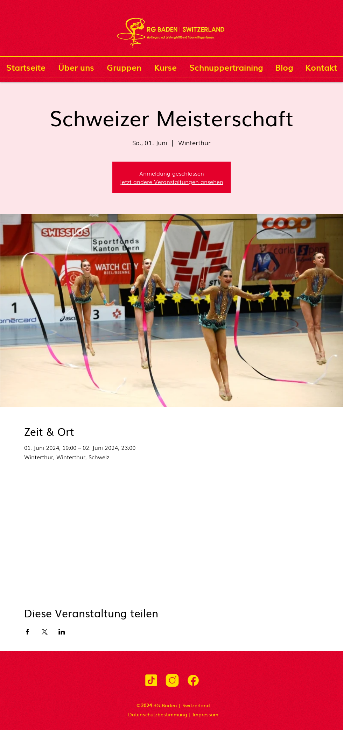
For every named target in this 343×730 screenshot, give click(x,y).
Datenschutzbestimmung (157, 714)
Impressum (205, 714)
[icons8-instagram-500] (172, 680)
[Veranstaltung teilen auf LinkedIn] (61, 632)
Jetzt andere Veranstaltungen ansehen (171, 181)
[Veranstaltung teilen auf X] (44, 632)
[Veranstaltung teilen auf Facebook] (27, 632)
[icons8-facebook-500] (193, 680)
